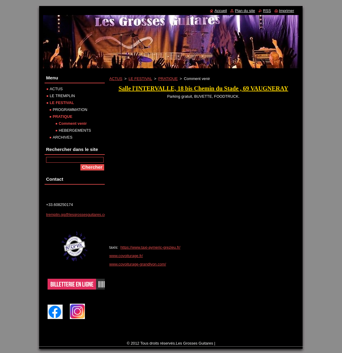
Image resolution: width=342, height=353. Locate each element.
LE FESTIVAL (140, 78)
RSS (267, 10)
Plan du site (245, 10)
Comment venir (73, 123)
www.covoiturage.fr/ (126, 255)
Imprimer (286, 10)
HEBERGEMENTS (75, 130)
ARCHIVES (62, 137)
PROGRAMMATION (70, 109)
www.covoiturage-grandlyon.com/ (137, 264)
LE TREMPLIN (62, 96)
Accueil (220, 10)
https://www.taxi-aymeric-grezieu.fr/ (150, 247)
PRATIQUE (168, 78)
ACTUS (115, 78)
